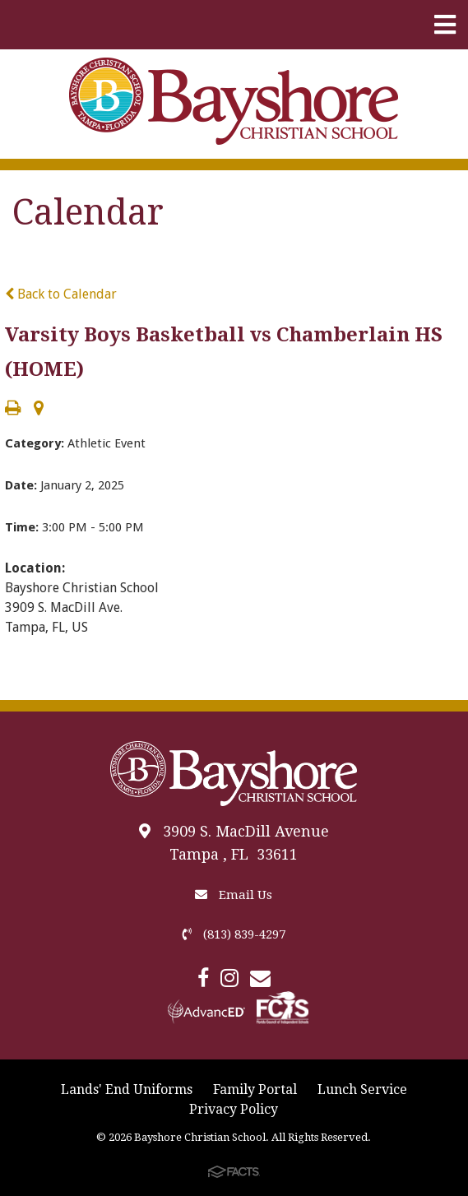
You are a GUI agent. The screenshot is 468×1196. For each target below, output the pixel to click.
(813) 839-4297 (234, 934)
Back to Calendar (61, 294)
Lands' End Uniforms (126, 1089)
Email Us (233, 895)
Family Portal (255, 1089)
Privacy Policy (233, 1109)
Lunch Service (362, 1089)
